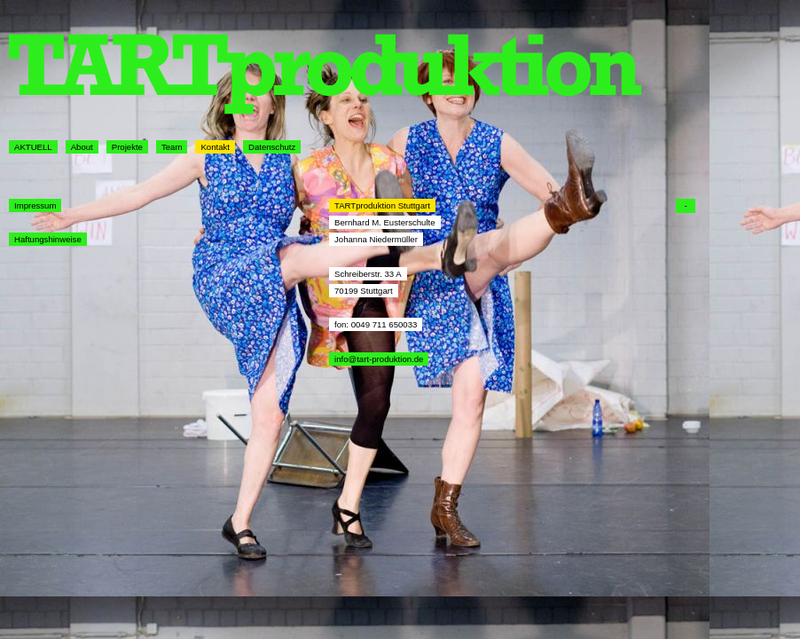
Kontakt (215, 147)
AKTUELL (33, 147)
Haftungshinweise (48, 239)
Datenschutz (271, 147)
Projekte (127, 147)
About (82, 147)
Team (171, 147)
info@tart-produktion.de (378, 359)
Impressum (35, 205)
